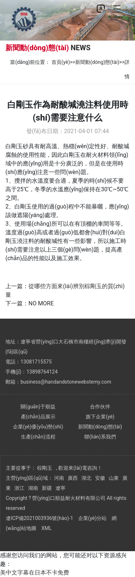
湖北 (86, 478)
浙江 (19, 488)
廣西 (73, 478)
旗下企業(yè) (100, 416)
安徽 (100, 478)
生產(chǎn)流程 (38, 437)
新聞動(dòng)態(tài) (97, 62)
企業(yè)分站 (92, 518)
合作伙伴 (100, 406)
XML (46, 528)
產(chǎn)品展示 (38, 416)
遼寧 (60, 488)
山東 (114, 478)
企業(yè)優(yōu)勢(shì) (38, 427)
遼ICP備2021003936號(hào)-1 (39, 518)
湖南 (33, 488)
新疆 (47, 488)
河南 (59, 478)
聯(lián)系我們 (100, 437)
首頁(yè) (60, 62)
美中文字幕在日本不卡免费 (34, 572)
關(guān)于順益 (38, 406)
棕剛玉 (44, 468)
